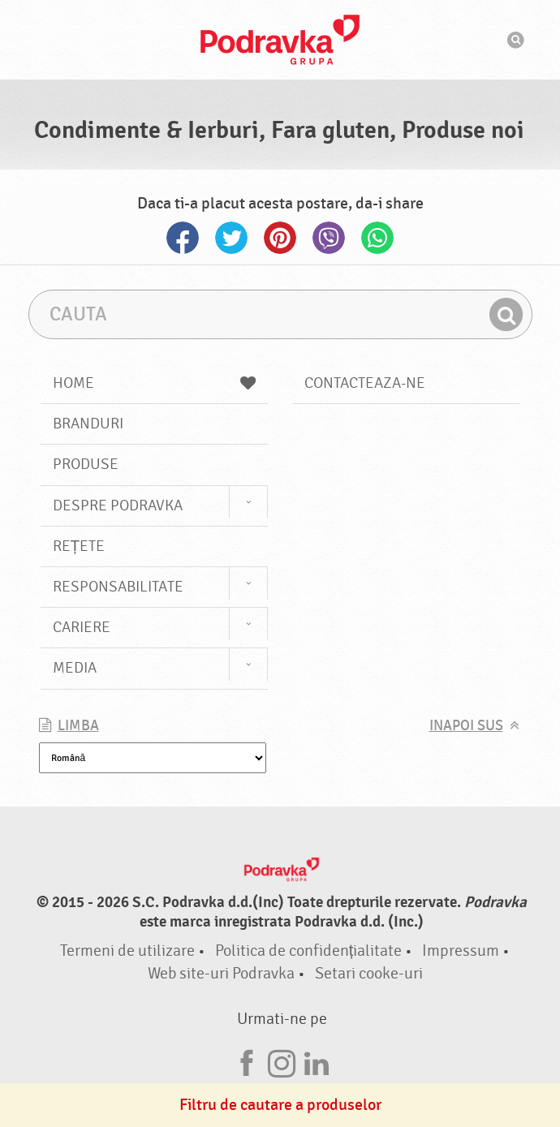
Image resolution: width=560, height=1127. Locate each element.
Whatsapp (377, 238)
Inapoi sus (466, 725)
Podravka (280, 39)
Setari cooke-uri (369, 973)
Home (154, 383)
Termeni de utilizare (127, 950)
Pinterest (280, 238)
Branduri (88, 423)
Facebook (182, 238)
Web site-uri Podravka (221, 973)
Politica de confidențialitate (309, 950)
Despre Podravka (118, 505)
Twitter (231, 238)
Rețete (79, 546)
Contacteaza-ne (364, 383)
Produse (85, 464)
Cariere (81, 627)
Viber (328, 238)
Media (75, 668)
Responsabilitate (118, 587)
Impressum (460, 950)
